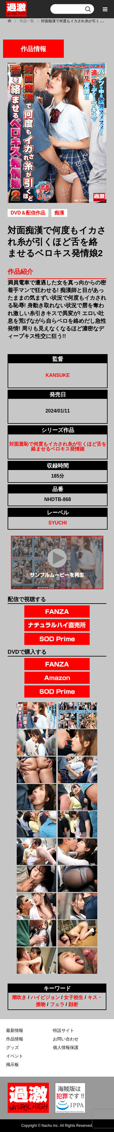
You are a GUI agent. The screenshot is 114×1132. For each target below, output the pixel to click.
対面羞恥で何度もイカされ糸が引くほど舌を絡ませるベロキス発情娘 (57, 446)
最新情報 (14, 1030)
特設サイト (63, 1030)
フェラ (57, 1004)
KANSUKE (58, 375)
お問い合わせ (65, 1038)
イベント (14, 1056)
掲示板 (12, 1064)
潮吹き (19, 997)
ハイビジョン (45, 997)
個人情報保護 (65, 1047)
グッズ (12, 1047)
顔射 (73, 1004)
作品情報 (14, 1038)
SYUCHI (57, 522)
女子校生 (73, 997)
